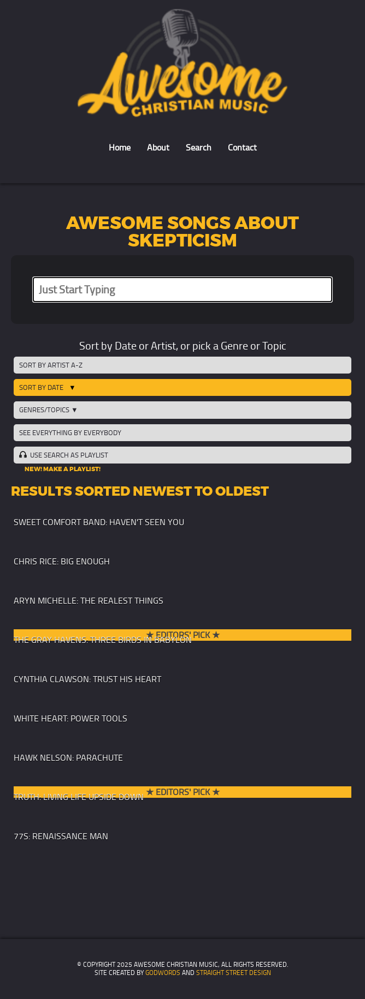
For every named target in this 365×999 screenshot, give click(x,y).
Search (198, 147)
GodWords (162, 973)
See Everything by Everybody (70, 433)
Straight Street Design (233, 973)
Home (120, 147)
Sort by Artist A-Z (51, 365)
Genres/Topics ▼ (48, 410)
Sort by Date (41, 387)
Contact (242, 147)
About (158, 147)
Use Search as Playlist (63, 454)
